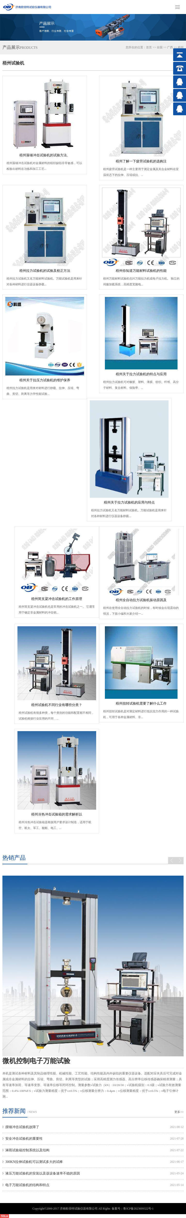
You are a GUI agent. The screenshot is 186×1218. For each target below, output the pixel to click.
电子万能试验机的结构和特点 (27, 1185)
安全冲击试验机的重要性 (24, 1138)
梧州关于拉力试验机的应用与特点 (129, 502)
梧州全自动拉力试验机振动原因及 (141, 600)
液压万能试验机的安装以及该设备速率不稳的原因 (42, 1173)
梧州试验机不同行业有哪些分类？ (56, 705)
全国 (160, 47)
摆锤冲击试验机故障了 (22, 1127)
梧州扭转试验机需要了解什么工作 (141, 703)
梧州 (181, 47)
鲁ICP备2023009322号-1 (138, 1208)
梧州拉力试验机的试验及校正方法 (44, 271)
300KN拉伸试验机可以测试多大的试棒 (34, 1162)
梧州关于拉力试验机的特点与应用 (141, 374)
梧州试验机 (13, 63)
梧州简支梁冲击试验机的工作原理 (56, 599)
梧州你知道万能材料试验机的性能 (141, 271)
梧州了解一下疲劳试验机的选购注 (141, 161)
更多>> (179, 1112)
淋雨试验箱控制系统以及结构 (27, 1150)
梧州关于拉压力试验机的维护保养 (44, 380)
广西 (170, 47)
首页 (149, 47)
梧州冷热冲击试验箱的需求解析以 (56, 814)
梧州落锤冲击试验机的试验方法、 (44, 155)
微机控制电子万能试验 (36, 1061)
